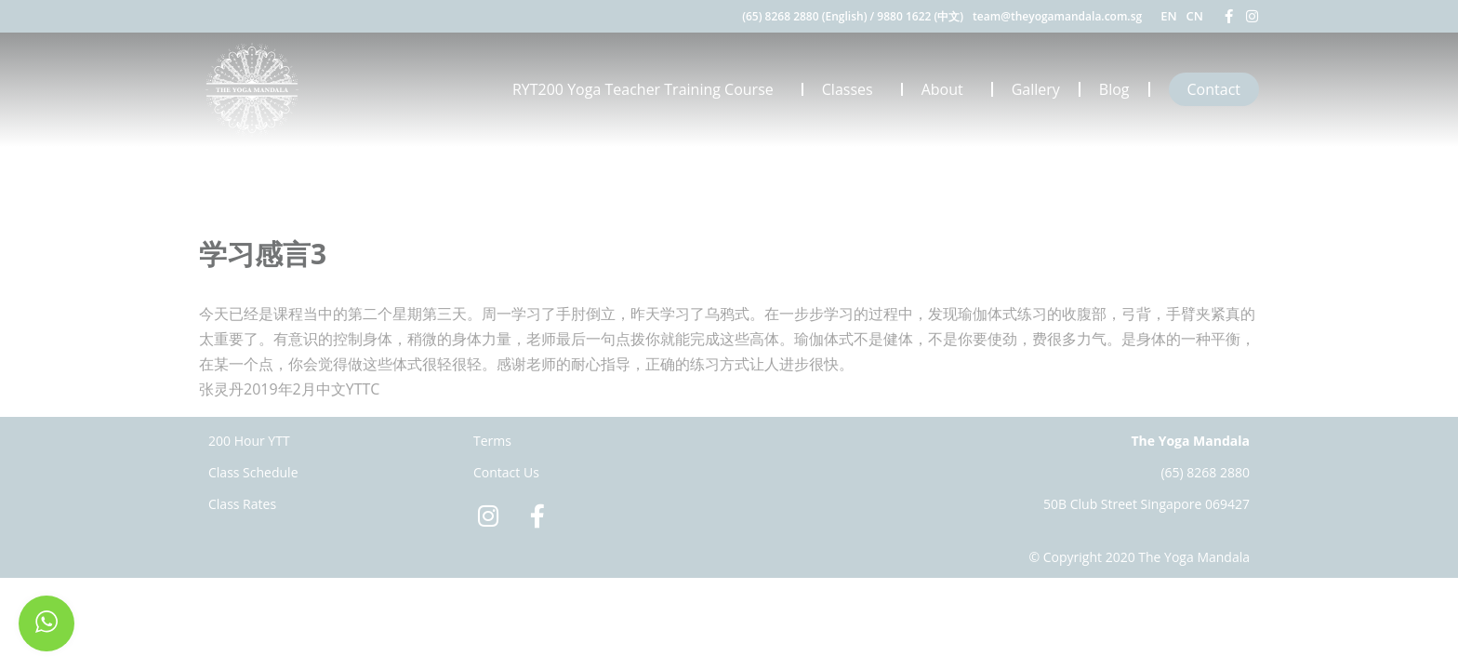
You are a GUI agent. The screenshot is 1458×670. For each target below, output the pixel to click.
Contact (1213, 89)
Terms (492, 440)
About (947, 89)
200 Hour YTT (249, 440)
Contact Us (506, 472)
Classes (852, 89)
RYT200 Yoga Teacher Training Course (647, 89)
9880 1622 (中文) (920, 16)
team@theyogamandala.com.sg (1057, 16)
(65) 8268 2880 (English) (804, 16)
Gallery (1036, 89)
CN (1194, 15)
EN (1168, 15)
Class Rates (242, 504)
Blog (1114, 89)
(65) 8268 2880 (1205, 472)
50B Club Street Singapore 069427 (1146, 504)
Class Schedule (253, 472)
